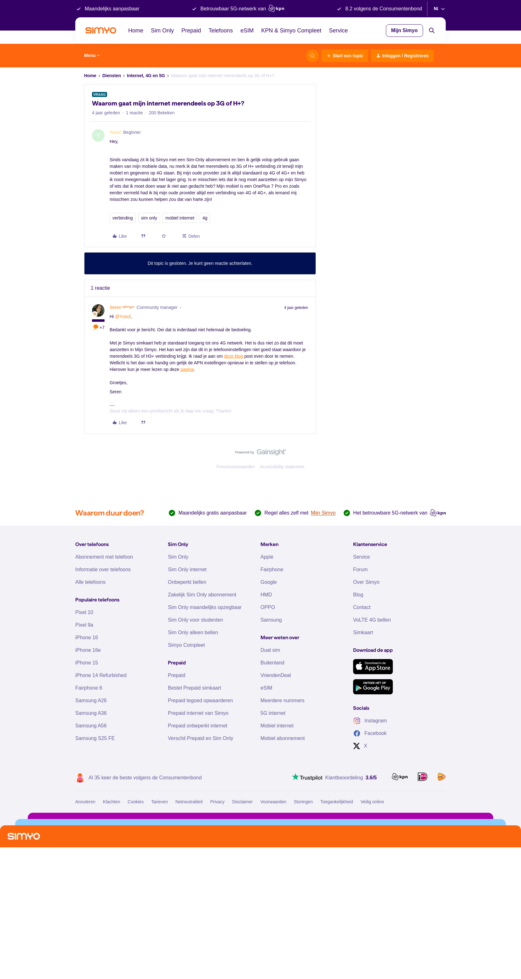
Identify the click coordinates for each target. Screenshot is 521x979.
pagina (187, 369)
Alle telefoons (90, 582)
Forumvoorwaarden (236, 466)
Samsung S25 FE (95, 738)
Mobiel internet (277, 725)
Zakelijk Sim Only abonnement (202, 594)
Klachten (111, 801)
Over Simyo (366, 582)
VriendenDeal (275, 675)
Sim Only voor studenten (195, 620)
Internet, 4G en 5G (146, 75)
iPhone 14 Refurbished (101, 675)
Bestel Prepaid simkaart (194, 688)
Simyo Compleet (186, 645)
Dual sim (270, 650)
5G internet (272, 713)
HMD (266, 594)
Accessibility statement (282, 466)
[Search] (432, 30)
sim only (149, 217)
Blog (358, 594)
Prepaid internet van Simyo (198, 713)
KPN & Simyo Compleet (291, 30)
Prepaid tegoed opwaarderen (200, 700)
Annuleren (85, 801)
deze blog (233, 356)
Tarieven (159, 801)
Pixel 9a (84, 625)
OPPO (267, 607)
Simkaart (363, 632)
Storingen (303, 801)
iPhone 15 (86, 662)
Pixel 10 (84, 612)
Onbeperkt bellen (187, 582)
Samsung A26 (91, 700)
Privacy (217, 801)
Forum (360, 569)
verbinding (122, 217)
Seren (115, 307)
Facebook (369, 733)
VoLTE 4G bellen (372, 620)
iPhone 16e (88, 650)
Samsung (271, 620)
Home (135, 30)
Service (338, 30)
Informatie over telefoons (103, 569)
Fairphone (271, 569)
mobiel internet (179, 217)
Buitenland (272, 662)
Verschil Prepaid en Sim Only (200, 738)
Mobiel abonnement (282, 738)
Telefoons (221, 30)
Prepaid (191, 30)
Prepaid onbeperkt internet (197, 725)
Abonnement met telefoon (104, 557)
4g (205, 217)
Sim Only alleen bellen (193, 632)
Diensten (111, 75)
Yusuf (115, 132)
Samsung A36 (91, 713)
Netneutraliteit (189, 801)
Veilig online (372, 801)
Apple (266, 557)
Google (268, 582)
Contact (361, 607)
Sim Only (162, 30)
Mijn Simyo (404, 30)
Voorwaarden (273, 801)
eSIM (247, 30)
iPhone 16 (86, 637)
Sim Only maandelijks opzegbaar (205, 607)
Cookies (136, 801)
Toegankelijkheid (336, 801)
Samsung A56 (91, 725)
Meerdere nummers (282, 700)
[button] (344, 55)
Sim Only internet (187, 569)
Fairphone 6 (88, 688)
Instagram (370, 721)
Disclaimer (242, 801)
